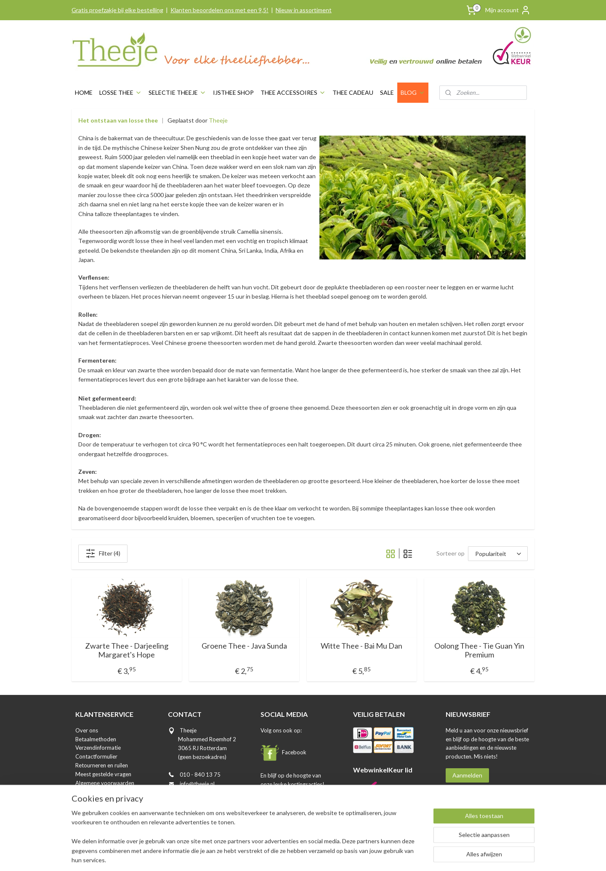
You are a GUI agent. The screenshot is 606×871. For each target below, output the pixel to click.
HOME (84, 92)
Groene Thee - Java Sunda (244, 645)
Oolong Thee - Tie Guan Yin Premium (479, 650)
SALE (387, 92)
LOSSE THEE (120, 92)
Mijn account (508, 10)
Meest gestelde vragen (103, 774)
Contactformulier (96, 756)
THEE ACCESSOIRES (293, 92)
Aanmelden (467, 775)
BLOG (413, 92)
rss (282, 855)
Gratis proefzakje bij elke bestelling (117, 9)
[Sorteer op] (497, 554)
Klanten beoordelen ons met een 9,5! (219, 9)
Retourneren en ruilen (101, 765)
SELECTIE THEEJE (177, 92)
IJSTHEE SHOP (233, 92)
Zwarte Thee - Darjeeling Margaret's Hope (126, 650)
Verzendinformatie (98, 747)
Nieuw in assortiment (304, 9)
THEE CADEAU (352, 92)
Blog (80, 809)
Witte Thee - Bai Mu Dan (362, 645)
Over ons (86, 730)
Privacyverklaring (96, 791)
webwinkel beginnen (311, 855)
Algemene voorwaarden (104, 783)
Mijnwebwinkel (379, 855)
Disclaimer (88, 800)
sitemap (267, 855)
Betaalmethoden (95, 739)
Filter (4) (102, 553)
